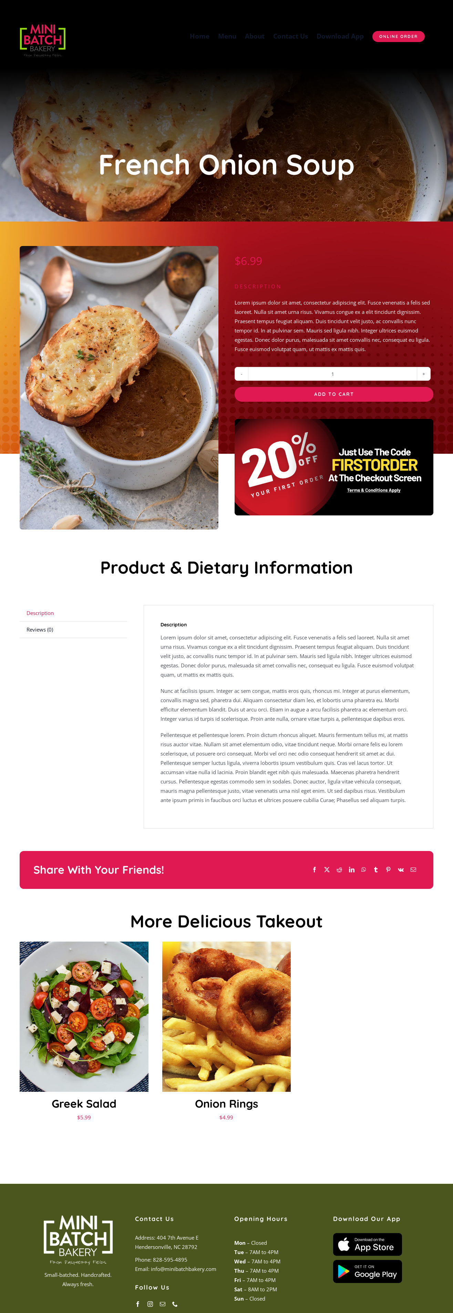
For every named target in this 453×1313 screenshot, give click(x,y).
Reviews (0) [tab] (40, 629)
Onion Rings (226, 1103)
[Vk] (400, 870)
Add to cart (334, 394)
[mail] (162, 1304)
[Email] (413, 870)
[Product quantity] (332, 374)
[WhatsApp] (364, 870)
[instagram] (150, 1304)
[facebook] (138, 1304)
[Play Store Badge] (367, 1262)
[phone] (175, 1304)
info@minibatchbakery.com (183, 1268)
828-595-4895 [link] (170, 1259)
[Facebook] (314, 870)
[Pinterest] (388, 870)
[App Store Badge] (367, 1235)
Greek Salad (84, 1103)
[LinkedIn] (352, 870)
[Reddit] (339, 870)
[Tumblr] (376, 870)
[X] (327, 870)
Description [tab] (40, 612)
